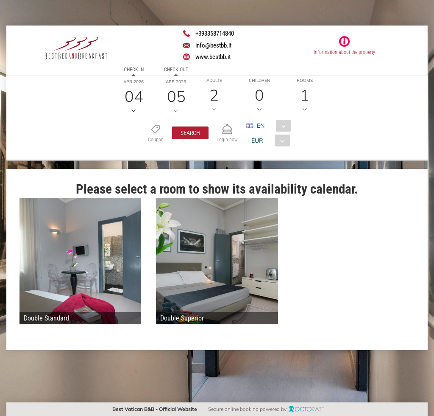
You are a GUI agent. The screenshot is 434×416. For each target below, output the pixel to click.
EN (260, 125)
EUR (257, 140)
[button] (190, 132)
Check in (134, 69)
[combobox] (272, 125)
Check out (176, 69)
